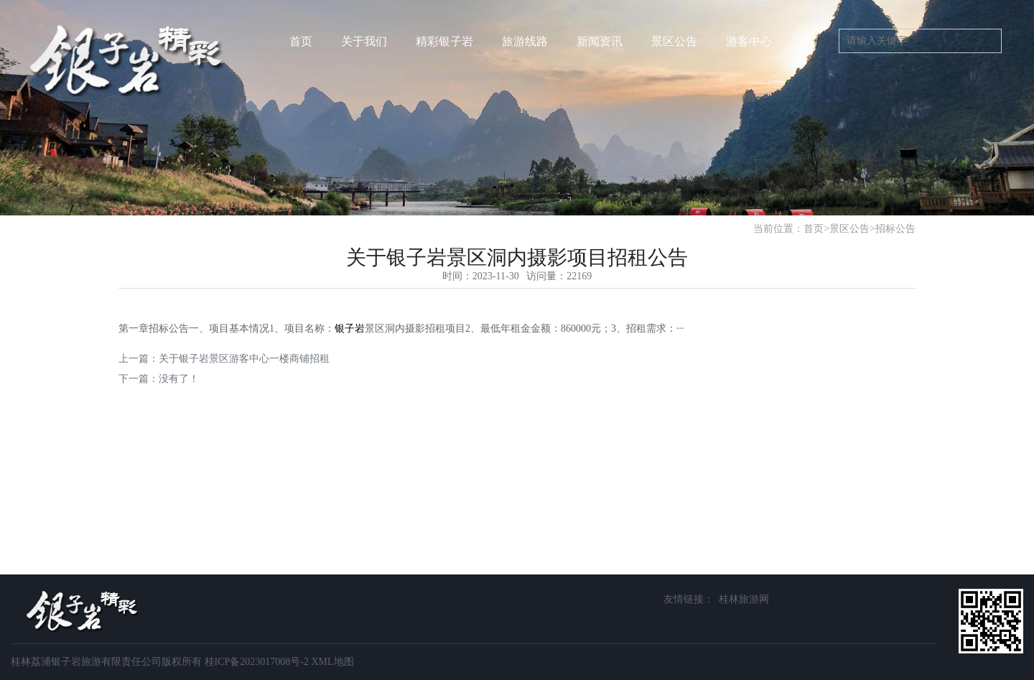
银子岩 (350, 328)
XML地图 (332, 661)
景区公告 (849, 228)
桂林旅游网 (744, 599)
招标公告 (895, 228)
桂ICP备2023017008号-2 (257, 661)
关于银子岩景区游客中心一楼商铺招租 (244, 358)
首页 (300, 41)
